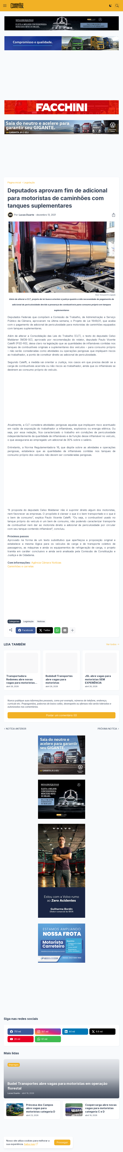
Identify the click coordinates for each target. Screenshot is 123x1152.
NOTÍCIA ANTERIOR (16, 728)
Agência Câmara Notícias (46, 562)
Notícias (41, 621)
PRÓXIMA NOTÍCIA (107, 728)
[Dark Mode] (110, 5)
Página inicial (14, 182)
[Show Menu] (5, 5)
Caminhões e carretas (21, 566)
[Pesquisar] (117, 5)
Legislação (29, 182)
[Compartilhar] (112, 215)
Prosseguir (62, 1142)
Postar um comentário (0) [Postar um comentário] (61, 715)
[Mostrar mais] (72, 630)
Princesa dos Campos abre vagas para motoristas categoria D (40, 1108)
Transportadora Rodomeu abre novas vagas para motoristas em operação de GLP (20, 679)
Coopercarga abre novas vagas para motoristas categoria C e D (101, 1108)
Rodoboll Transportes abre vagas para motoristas (59, 679)
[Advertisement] (61, 75)
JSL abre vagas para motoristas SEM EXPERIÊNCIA (98, 679)
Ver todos (111, 644)
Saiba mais (29, 1144)
